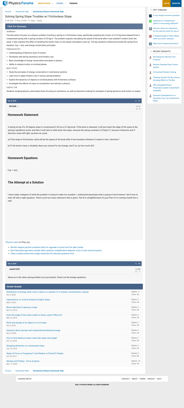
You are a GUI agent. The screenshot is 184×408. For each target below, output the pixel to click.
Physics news (27, 256)
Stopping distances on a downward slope (41, 359)
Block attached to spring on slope (37, 321)
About (132, 393)
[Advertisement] (74, 234)
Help (157, 393)
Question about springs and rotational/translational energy (49, 344)
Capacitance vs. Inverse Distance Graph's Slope (44, 313)
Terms (140, 393)
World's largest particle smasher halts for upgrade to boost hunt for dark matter (62, 261)
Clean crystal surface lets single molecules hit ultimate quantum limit (58, 267)
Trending (89, 3)
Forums (75, 3)
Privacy (149, 393)
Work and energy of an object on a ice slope (42, 336)
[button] (68, 3)
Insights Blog (60, 3)
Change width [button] (27, 393)
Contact (123, 393)
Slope (49, 21)
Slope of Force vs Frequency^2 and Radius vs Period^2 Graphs (50, 367)
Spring (55, 21)
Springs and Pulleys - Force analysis (38, 375)
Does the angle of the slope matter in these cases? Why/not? (50, 328)
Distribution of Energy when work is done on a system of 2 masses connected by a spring (63, 305)
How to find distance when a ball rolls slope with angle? (47, 352)
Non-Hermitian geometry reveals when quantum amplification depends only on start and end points (71, 264)
